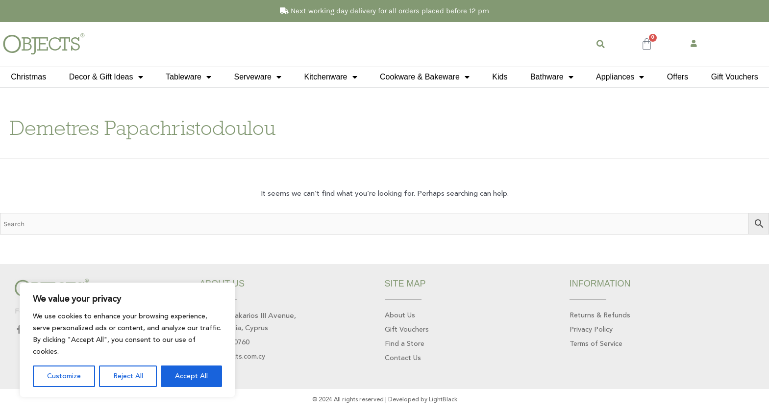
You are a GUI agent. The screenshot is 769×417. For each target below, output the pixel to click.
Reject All (128, 376)
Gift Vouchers (734, 77)
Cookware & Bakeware (425, 77)
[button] (601, 44)
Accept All (191, 376)
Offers (677, 77)
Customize (64, 376)
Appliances (620, 77)
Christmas (28, 77)
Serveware (257, 77)
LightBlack (443, 401)
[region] (127, 340)
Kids (499, 77)
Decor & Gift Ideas (106, 77)
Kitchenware (330, 77)
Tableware (188, 77)
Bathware (551, 77)
